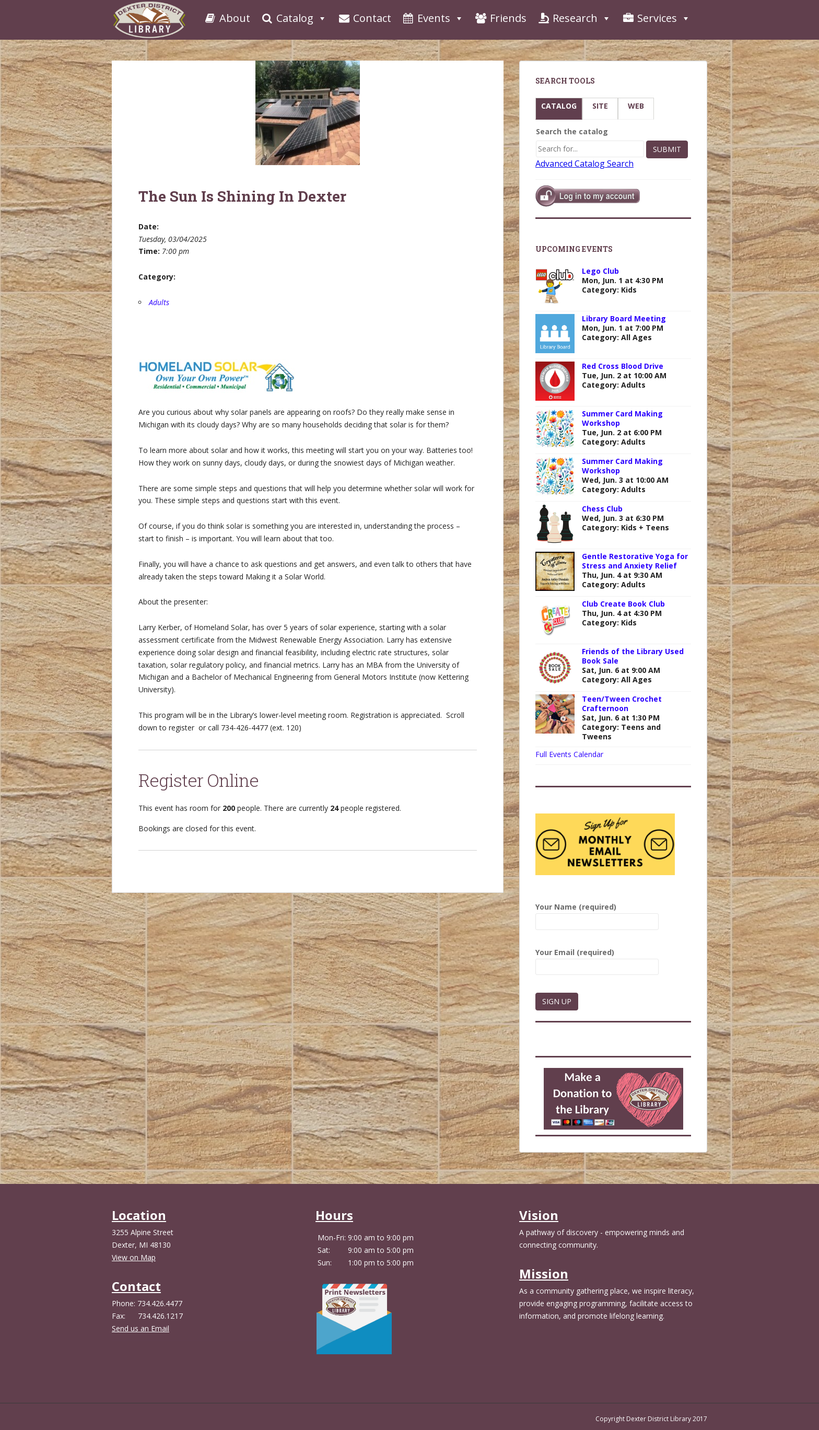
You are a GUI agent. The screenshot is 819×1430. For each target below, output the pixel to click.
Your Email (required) (597, 959)
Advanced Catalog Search (584, 163)
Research (574, 18)
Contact (364, 18)
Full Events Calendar (569, 754)
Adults (159, 302)
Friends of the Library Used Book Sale (633, 656)
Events (433, 18)
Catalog (294, 18)
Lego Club (600, 271)
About (227, 18)
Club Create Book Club (623, 604)
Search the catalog (572, 131)
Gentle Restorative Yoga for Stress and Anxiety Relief (635, 561)
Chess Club (602, 509)
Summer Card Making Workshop (622, 418)
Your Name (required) (597, 914)
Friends (500, 18)
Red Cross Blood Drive (622, 366)
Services (656, 18)
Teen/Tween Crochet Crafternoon (622, 703)
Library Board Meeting (624, 318)
